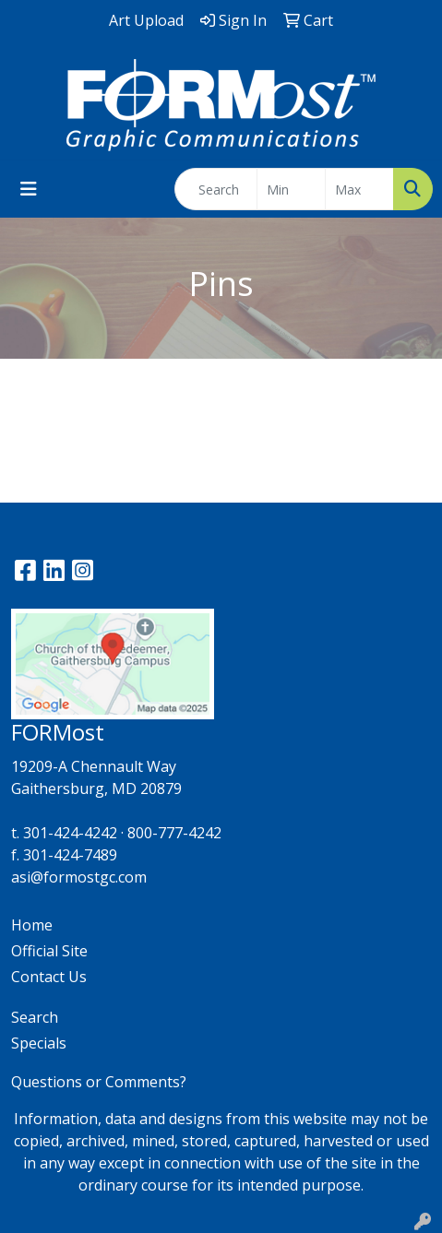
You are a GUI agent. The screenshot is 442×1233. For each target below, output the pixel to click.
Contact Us (49, 976)
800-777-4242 (174, 833)
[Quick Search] (215, 189)
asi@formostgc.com (79, 877)
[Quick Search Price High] (359, 189)
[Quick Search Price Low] (291, 189)
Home (32, 925)
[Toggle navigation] (28, 189)
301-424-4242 (70, 833)
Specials (38, 1043)
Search (34, 1017)
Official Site (49, 951)
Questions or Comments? (98, 1082)
